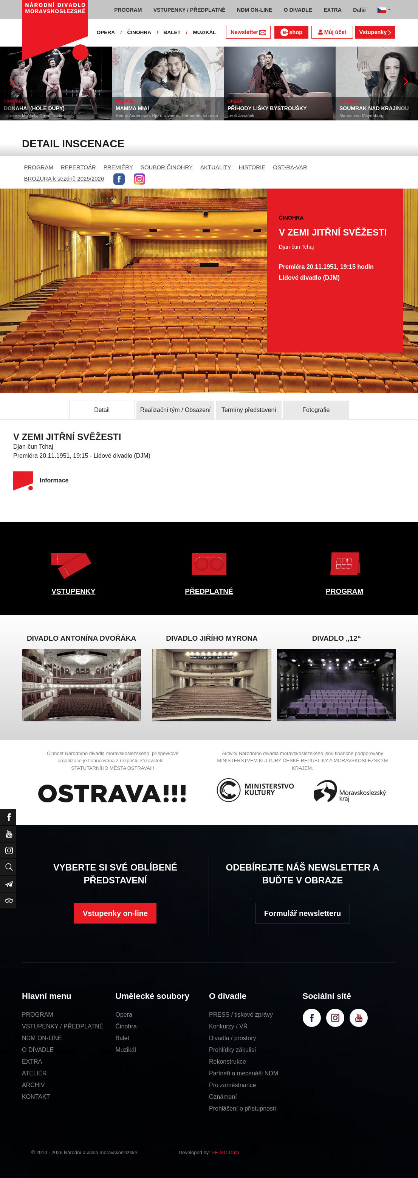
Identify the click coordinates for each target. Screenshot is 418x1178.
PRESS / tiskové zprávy (241, 1014)
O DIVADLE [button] (298, 10)
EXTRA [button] (332, 10)
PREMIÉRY (118, 167)
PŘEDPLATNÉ (209, 591)
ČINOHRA (139, 32)
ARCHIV (33, 1085)
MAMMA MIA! (132, 108)
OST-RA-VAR (290, 167)
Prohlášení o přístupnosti (242, 1108)
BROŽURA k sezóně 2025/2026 (64, 178)
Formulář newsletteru (302, 913)
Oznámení (223, 1097)
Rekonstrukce (227, 1061)
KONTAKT (36, 1097)
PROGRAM (39, 167)
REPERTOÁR (78, 167)
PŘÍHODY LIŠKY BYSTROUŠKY (267, 108)
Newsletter (248, 32)
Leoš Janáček (241, 115)
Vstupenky (375, 32)
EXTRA (32, 1061)
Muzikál (126, 1050)
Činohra (126, 1026)
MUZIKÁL (204, 32)
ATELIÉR (34, 1073)
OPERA (106, 32)
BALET (172, 32)
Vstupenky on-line (115, 913)
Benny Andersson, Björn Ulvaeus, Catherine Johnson (167, 115)
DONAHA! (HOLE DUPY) (34, 108)
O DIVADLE (38, 1050)
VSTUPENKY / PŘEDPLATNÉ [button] (189, 10)
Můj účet (332, 32)
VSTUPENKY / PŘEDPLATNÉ (62, 1026)
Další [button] (359, 10)
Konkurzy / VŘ (228, 1026)
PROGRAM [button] (128, 10)
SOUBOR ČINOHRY (167, 167)
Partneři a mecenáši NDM (243, 1073)
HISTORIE (252, 167)
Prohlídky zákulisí (232, 1050)
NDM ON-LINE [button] (254, 10)
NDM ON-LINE (42, 1038)
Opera (124, 1014)
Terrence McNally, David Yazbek (35, 115)
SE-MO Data (226, 1152)
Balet (122, 1038)
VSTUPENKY (73, 591)
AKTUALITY (215, 167)
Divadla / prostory (232, 1038)
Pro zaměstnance (232, 1085)
